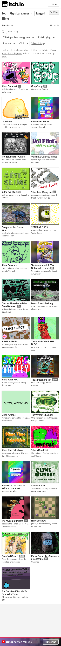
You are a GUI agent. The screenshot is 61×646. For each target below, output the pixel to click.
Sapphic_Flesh (8, 235)
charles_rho (36, 309)
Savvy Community (9, 347)
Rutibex (34, 385)
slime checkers (38, 520)
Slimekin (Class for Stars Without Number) (13, 487)
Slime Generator (10, 265)
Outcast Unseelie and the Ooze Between (14, 305)
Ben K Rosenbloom (10, 456)
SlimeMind (6, 312)
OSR (21, 43)
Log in (54, 4)
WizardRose (7, 420)
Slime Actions (8, 414)
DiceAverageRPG (38, 491)
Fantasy (7, 43)
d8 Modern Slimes (40, 121)
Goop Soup (36, 86)
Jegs (33, 350)
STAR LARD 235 (39, 227)
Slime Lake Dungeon (41, 192)
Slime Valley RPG (10, 379)
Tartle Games (36, 233)
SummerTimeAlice (39, 127)
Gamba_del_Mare (9, 162)
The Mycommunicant (12, 520)
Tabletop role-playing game (16, 37)
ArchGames (36, 456)
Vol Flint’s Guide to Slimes (44, 156)
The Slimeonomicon (41, 379)
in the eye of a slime (11, 192)
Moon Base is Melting (42, 303)
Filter (54, 12)
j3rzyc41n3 (36, 526)
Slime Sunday (38, 485)
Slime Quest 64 (9, 86)
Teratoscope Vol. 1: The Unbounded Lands (42, 267)
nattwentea (6, 92)
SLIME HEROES (10, 341)
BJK (3, 600)
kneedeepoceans (9, 526)
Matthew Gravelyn (39, 198)
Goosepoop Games (39, 89)
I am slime (7, 121)
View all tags (38, 43)
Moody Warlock (8, 271)
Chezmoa (35, 562)
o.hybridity (36, 274)
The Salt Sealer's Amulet (13, 156)
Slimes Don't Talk (39, 450)
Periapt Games (37, 420)
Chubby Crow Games (11, 127)
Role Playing (44, 37)
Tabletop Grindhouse (11, 562)
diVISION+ (6, 385)
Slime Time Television (12, 450)
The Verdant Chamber (42, 414)
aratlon (5, 197)
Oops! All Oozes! (10, 556)
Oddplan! (35, 162)
